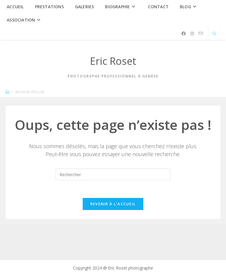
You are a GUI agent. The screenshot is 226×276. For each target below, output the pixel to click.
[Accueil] (7, 92)
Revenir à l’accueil (113, 203)
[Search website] (214, 34)
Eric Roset (113, 61)
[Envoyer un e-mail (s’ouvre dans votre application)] (200, 33)
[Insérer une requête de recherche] (113, 174)
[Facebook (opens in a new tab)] (183, 34)
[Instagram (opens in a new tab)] (192, 34)
